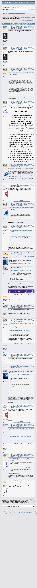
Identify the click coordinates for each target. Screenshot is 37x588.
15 (19, 21)
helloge (4, 252)
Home (6, 13)
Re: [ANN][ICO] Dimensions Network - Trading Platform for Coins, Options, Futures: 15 (21, 27)
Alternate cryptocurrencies (14, 16)
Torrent (4, 11)
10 (12, 21)
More (23, 13)
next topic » (31, 20)
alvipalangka (6, 424)
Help (9, 13)
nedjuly (4, 184)
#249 (33, 253)
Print (33, 21)
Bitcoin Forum (5, 16)
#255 (33, 366)
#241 (33, 27)
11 (14, 21)
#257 (33, 425)
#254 (33, 355)
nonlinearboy (6, 365)
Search (12, 13)
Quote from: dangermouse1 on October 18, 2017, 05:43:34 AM (20, 436)
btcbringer (5, 454)
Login (15, 13)
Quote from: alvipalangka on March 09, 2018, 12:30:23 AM (19, 458)
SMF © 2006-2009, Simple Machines (25, 512)
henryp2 (5, 354)
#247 (33, 204)
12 (15, 21)
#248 (33, 226)
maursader (5, 305)
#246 (33, 185)
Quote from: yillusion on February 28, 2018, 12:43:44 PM (19, 374)
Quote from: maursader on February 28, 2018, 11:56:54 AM (20, 330)
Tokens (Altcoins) (11, 17)
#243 (33, 69)
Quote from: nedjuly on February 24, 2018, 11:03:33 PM (20, 236)
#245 (33, 165)
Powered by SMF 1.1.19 (13, 512)
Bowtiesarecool (6, 68)
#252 (33, 320)
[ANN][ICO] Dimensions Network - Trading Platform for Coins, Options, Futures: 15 (18, 18)
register (17, 7)
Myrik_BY (5, 164)
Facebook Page (29, 106)
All (21, 21)
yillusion (5, 319)
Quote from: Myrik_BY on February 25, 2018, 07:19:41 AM (19, 229)
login (14, 7)
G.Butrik (5, 101)
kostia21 (5, 26)
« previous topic (25, 20)
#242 (33, 48)
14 (18, 21)
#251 (33, 306)
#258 (33, 444)
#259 (33, 455)
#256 (33, 406)
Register (19, 13)
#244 (33, 102)
